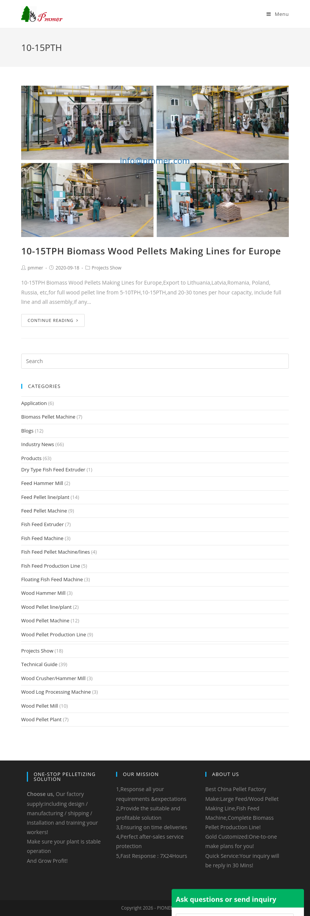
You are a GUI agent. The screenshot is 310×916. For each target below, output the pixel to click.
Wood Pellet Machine (45, 620)
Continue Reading (53, 320)
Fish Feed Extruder (42, 524)
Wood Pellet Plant (41, 719)
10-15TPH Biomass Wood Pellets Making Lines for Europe (151, 251)
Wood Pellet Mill (39, 705)
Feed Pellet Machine (44, 510)
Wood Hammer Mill (43, 593)
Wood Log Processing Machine (56, 691)
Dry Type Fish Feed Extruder (53, 469)
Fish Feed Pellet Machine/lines (55, 551)
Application (34, 403)
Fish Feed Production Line (50, 565)
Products (31, 458)
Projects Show (106, 268)
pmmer (35, 268)
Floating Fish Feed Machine (52, 579)
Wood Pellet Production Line (53, 634)
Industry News (37, 444)
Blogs (27, 430)
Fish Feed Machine (42, 538)
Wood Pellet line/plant (46, 606)
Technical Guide (39, 664)
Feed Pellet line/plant (45, 497)
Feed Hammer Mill (42, 483)
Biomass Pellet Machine (48, 416)
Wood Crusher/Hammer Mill (53, 678)
